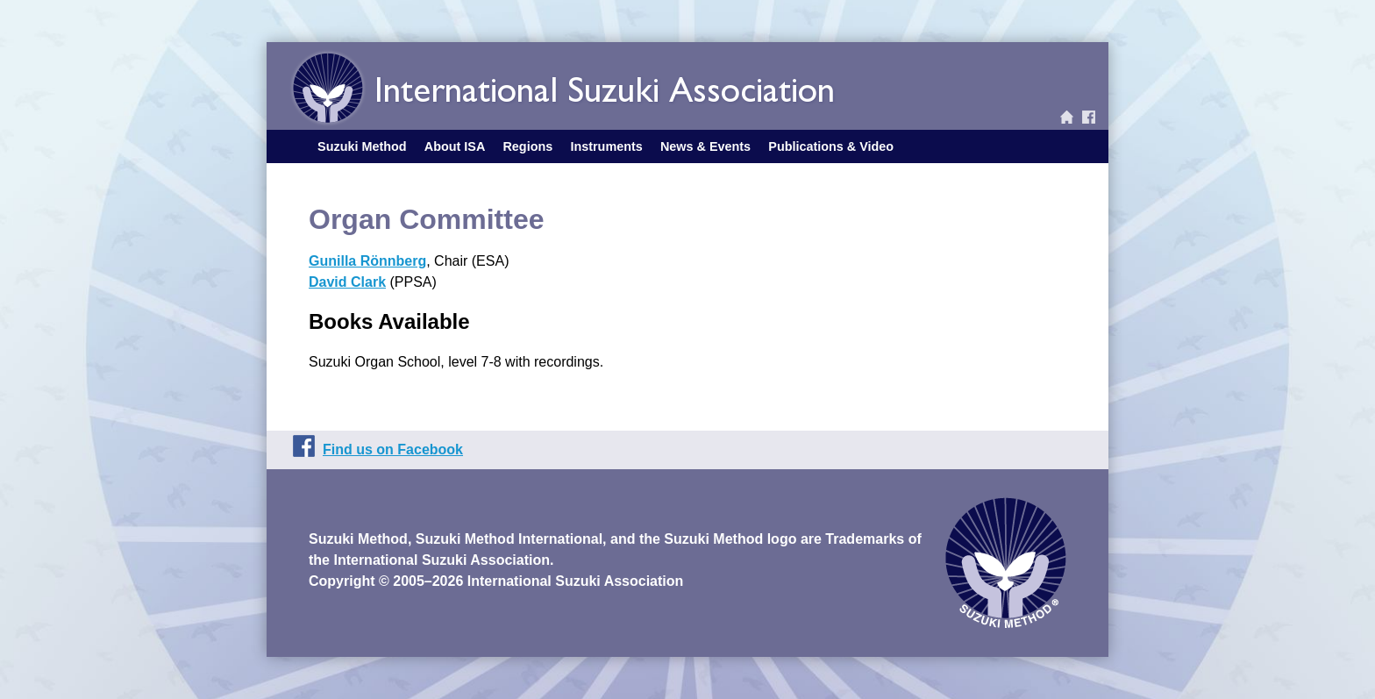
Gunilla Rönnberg (367, 260)
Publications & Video (831, 146)
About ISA (455, 146)
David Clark (347, 282)
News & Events (705, 146)
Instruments (606, 146)
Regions (527, 146)
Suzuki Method (362, 146)
